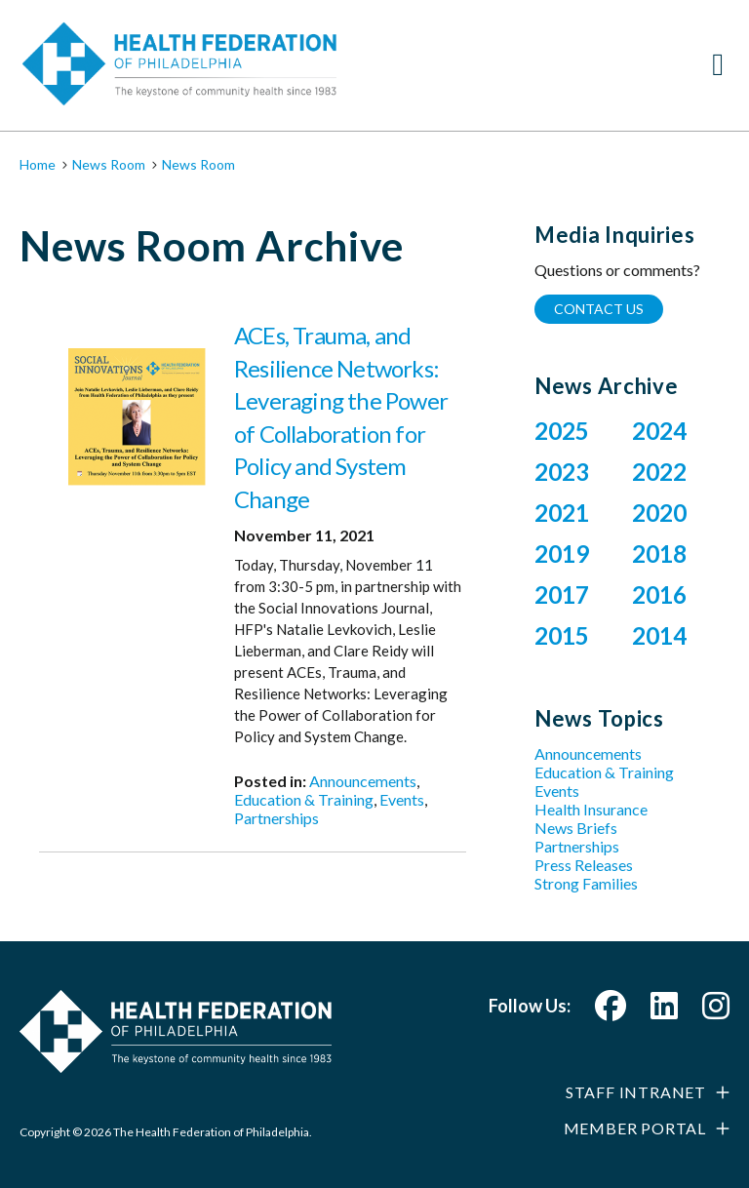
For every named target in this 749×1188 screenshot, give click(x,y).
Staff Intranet (636, 1092)
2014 (659, 635)
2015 (561, 635)
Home (38, 164)
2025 (561, 430)
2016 (659, 594)
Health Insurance (591, 809)
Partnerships (276, 818)
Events (401, 799)
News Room (108, 164)
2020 (659, 512)
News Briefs (575, 827)
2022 (659, 471)
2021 (561, 512)
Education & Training (304, 799)
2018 (659, 553)
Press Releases (583, 864)
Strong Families (586, 883)
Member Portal (635, 1128)
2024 (659, 430)
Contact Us (599, 308)
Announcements (362, 781)
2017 (561, 594)
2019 (561, 553)
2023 (561, 471)
